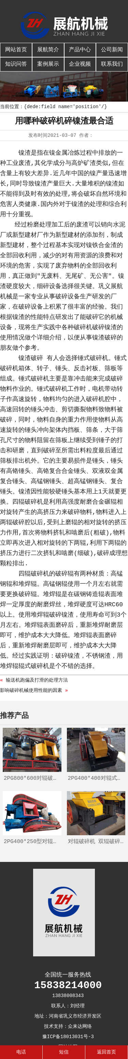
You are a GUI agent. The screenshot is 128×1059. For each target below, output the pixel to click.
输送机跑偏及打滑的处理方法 (37, 680)
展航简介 (48, 50)
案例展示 (48, 64)
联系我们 (112, 64)
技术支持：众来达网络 (68, 1026)
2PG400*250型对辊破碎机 (32, 842)
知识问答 (16, 64)
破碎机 (99, 358)
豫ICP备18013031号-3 (68, 1036)
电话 (21, 1052)
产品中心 (80, 50)
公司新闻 (112, 50)
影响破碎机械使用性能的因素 (31, 690)
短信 (64, 1052)
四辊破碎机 (27, 502)
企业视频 (80, 64)
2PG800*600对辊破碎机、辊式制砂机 (32, 778)
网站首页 (16, 50)
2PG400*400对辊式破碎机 (97, 778)
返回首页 (106, 1052)
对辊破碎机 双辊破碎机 (97, 842)
